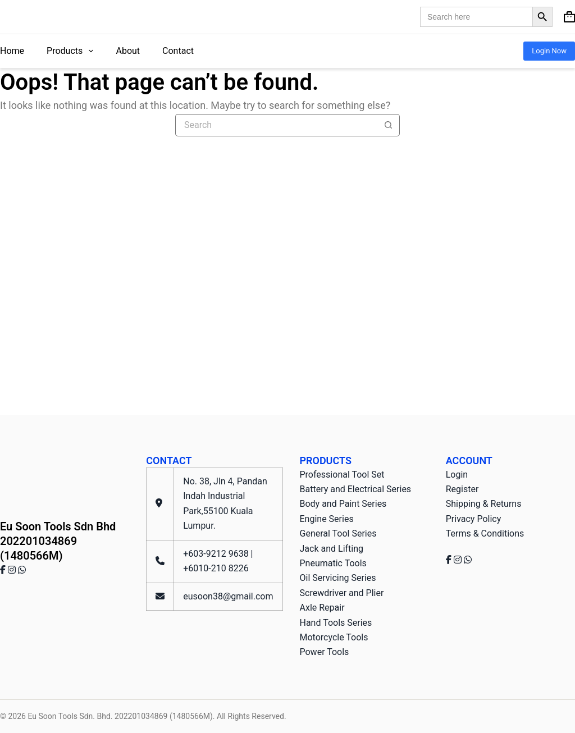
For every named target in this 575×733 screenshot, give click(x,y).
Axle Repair (322, 607)
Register (462, 489)
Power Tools (324, 652)
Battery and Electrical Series (356, 489)
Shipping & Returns (484, 503)
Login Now (549, 51)
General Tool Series (338, 533)
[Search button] (388, 125)
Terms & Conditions (485, 533)
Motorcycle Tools (334, 637)
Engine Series (327, 519)
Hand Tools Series (336, 622)
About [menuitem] (128, 50)
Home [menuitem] (12, 50)
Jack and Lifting (332, 548)
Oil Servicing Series (338, 577)
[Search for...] (276, 125)
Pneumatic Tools (333, 563)
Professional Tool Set (342, 474)
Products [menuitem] (72, 51)
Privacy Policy (473, 519)
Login (457, 474)
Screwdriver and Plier (342, 593)
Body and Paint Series (343, 503)
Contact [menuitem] (178, 50)
